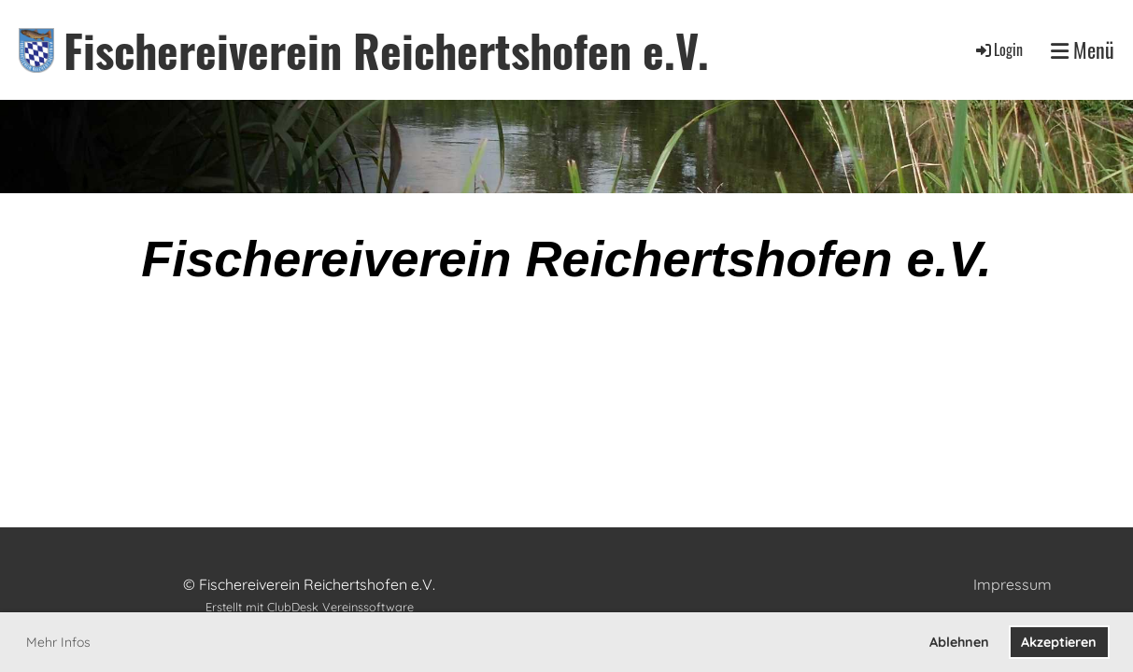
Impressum (1012, 584)
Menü (1082, 49)
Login (998, 49)
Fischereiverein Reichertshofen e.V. (386, 50)
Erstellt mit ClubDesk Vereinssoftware (309, 606)
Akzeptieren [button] (1059, 642)
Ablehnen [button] (959, 642)
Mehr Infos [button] (58, 642)
